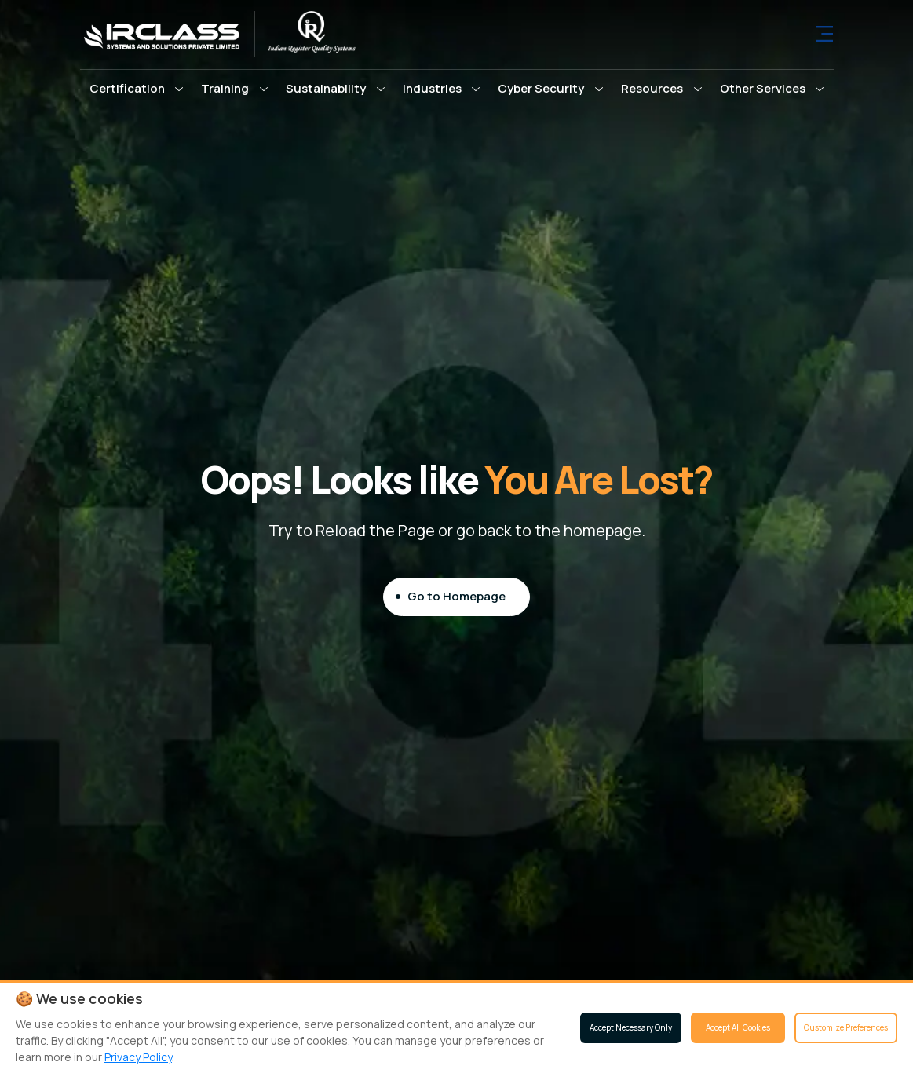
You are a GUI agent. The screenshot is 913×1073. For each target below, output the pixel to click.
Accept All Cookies (738, 1027)
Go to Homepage (456, 596)
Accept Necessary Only (631, 1027)
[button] (136, 89)
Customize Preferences (846, 1027)
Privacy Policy (138, 1056)
